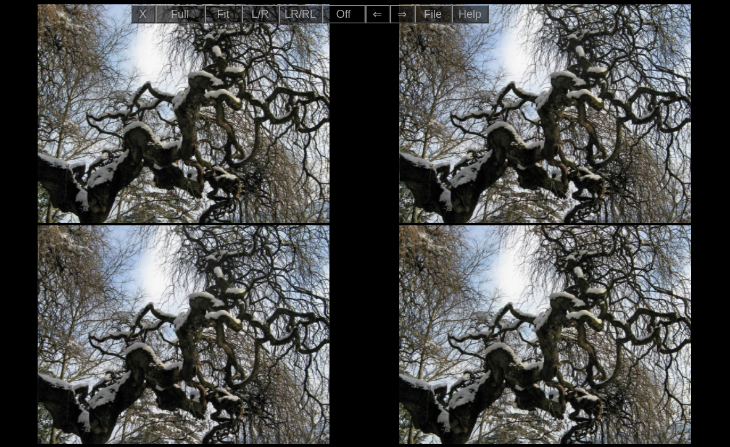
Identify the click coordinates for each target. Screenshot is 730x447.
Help (469, 14)
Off (343, 14)
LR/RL (300, 14)
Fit (223, 14)
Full (180, 14)
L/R (259, 14)
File (433, 14)
